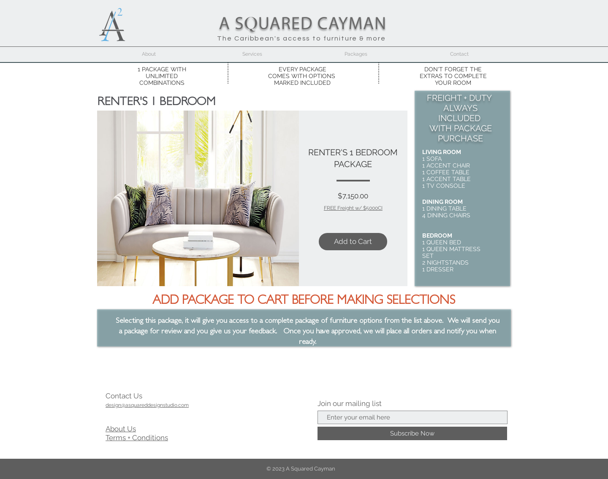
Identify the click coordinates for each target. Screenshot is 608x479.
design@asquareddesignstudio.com (147, 405)
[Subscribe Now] (412, 433)
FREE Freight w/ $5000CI (353, 208)
